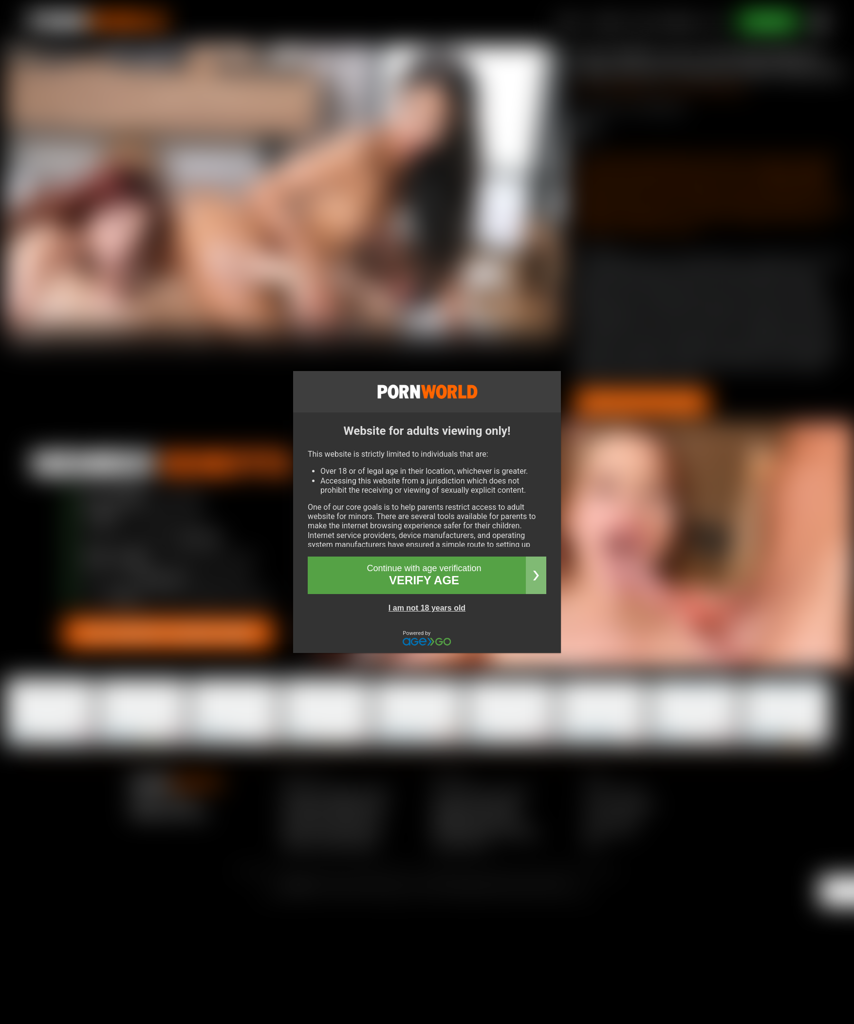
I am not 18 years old (427, 608)
